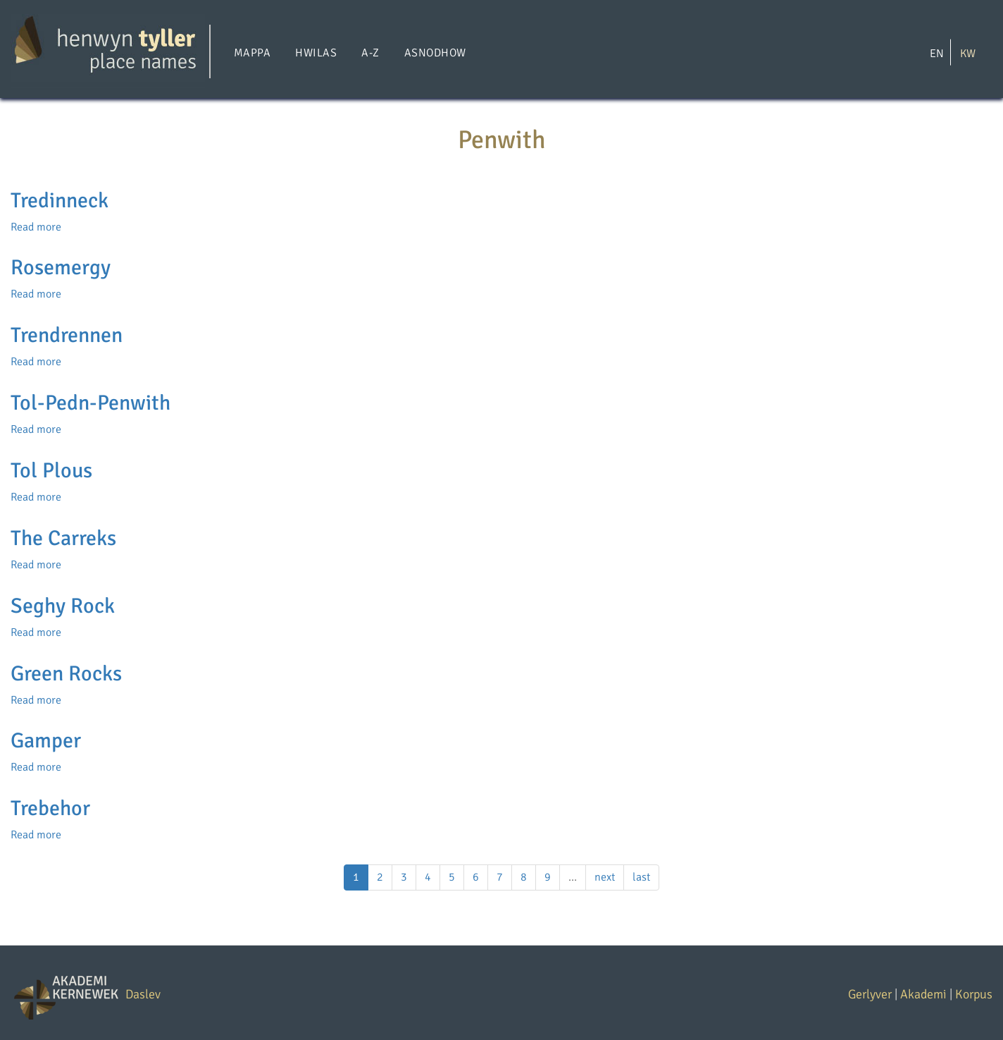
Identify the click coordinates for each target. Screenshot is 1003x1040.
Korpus (973, 994)
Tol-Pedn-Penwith (90, 403)
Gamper (46, 741)
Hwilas (316, 53)
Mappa (252, 53)
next (604, 877)
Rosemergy (61, 268)
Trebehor (50, 808)
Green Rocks (66, 674)
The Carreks (63, 538)
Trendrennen (67, 335)
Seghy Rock (63, 606)
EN (937, 53)
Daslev (143, 994)
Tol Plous (51, 471)
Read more (36, 227)
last (641, 877)
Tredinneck (59, 201)
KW (968, 53)
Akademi (923, 994)
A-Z (370, 53)
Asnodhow (435, 53)
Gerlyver (870, 994)
